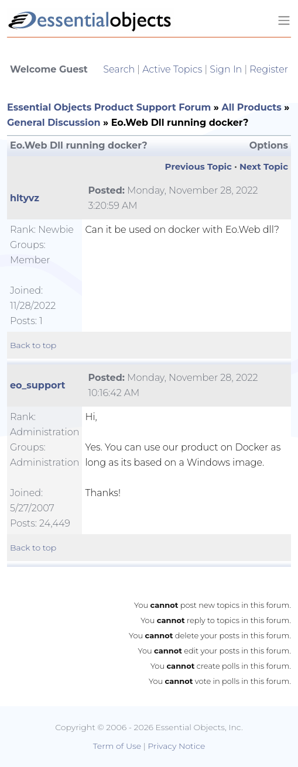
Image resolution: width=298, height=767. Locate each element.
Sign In (226, 69)
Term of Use (117, 746)
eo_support (38, 385)
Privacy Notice (176, 746)
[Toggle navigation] (284, 20)
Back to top (33, 345)
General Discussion (53, 122)
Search (119, 69)
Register (268, 69)
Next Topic (263, 166)
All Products (251, 107)
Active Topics (172, 69)
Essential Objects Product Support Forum (109, 107)
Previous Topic (198, 166)
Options (268, 145)
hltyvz (24, 198)
